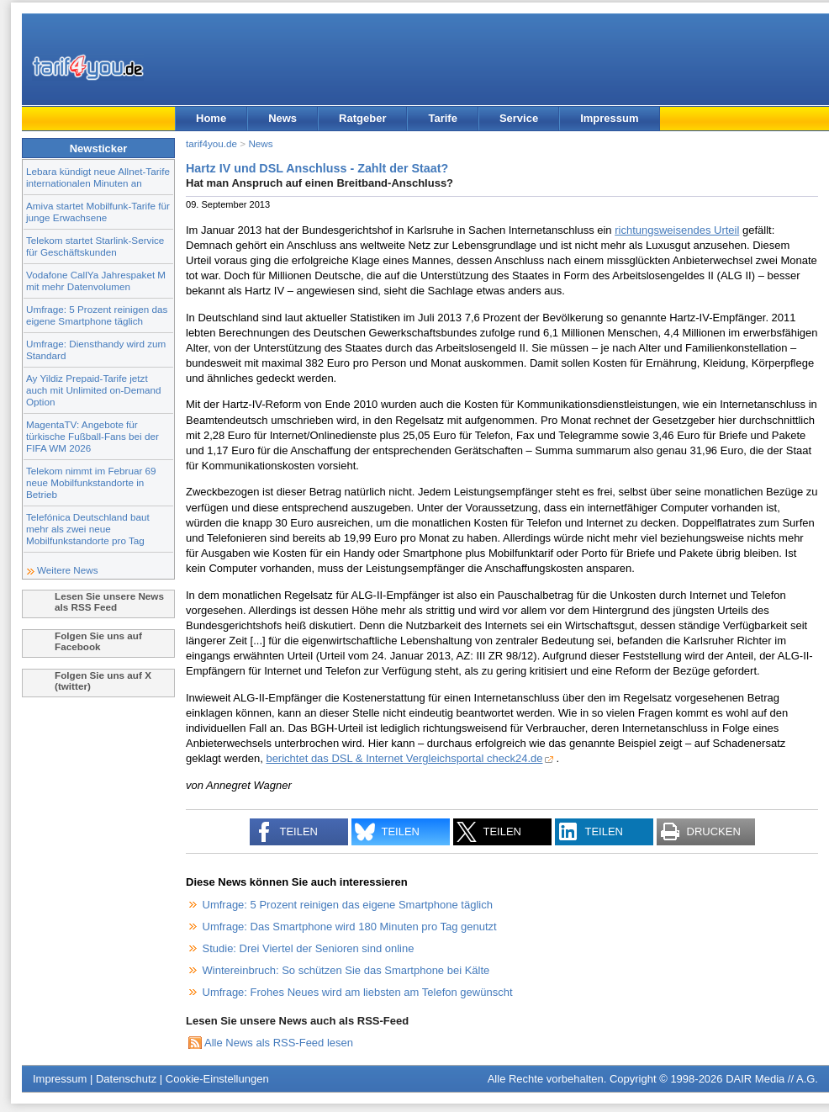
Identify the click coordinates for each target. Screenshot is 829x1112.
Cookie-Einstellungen (217, 1078)
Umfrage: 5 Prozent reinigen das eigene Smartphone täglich (96, 315)
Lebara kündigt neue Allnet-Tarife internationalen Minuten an (98, 177)
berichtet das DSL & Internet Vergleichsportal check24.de (404, 758)
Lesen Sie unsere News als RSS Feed (109, 601)
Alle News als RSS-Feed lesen (278, 1042)
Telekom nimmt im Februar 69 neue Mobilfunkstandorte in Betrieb (91, 482)
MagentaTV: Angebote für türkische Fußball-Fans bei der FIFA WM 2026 (92, 436)
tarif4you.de (211, 143)
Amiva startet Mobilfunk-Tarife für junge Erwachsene (98, 211)
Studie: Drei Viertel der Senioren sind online (308, 948)
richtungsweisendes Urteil (677, 230)
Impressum (609, 118)
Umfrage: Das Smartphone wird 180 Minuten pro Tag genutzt (350, 926)
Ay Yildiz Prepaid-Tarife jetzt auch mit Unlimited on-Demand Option (93, 390)
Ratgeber (362, 118)
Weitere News (67, 569)
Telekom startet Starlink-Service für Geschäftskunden (95, 246)
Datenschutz (126, 1078)
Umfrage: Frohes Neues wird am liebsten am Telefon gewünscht (358, 992)
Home (211, 118)
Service (518, 118)
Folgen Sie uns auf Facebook (98, 641)
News (282, 118)
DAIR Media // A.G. (772, 1078)
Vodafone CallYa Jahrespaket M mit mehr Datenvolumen (96, 280)
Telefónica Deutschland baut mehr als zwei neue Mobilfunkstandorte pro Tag (88, 528)
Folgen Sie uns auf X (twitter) (103, 680)
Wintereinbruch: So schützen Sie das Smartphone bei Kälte (346, 970)
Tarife (442, 118)
